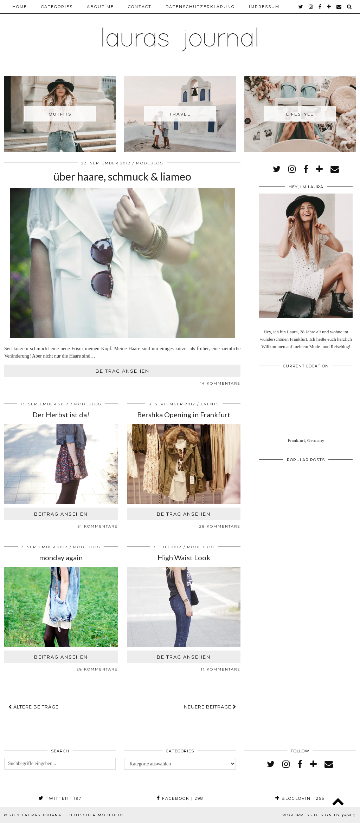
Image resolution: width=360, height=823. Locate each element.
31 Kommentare (98, 526)
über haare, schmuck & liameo (122, 176)
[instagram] (311, 6)
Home (19, 6)
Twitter (60, 798)
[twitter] (301, 6)
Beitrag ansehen (122, 371)
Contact (140, 6)
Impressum (264, 6)
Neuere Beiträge (210, 707)
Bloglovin (299, 798)
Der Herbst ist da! (60, 414)
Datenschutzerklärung (200, 6)
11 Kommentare (220, 669)
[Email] (339, 6)
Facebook (180, 798)
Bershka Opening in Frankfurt (183, 414)
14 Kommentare (220, 383)
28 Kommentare (219, 526)
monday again (61, 557)
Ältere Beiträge (33, 707)
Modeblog (149, 163)
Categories (57, 6)
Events (210, 404)
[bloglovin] (329, 6)
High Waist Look (184, 557)
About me (100, 6)
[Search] (349, 6)
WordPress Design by (319, 815)
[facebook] (320, 6)
